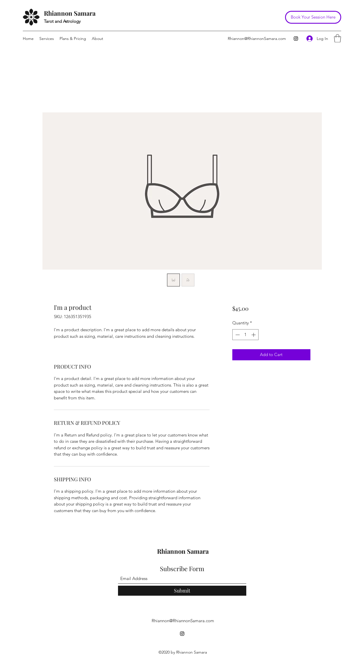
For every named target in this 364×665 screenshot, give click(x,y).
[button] (337, 38)
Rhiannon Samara (69, 13)
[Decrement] (237, 335)
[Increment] (254, 335)
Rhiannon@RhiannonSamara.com (257, 38)
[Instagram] (296, 38)
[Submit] (182, 591)
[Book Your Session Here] (313, 17)
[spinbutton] (245, 335)
